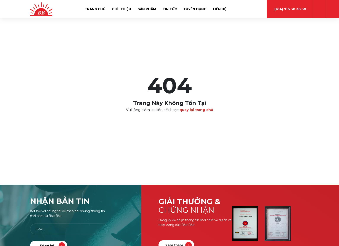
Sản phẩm (147, 9)
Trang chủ (95, 9)
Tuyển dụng (194, 9)
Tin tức (170, 9)
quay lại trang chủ (196, 110)
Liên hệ (219, 9)
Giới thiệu (121, 9)
